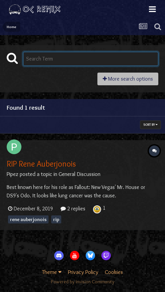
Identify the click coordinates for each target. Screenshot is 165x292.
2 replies (73, 208)
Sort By (150, 124)
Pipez (12, 174)
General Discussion (79, 174)
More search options (128, 79)
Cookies (114, 272)
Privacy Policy (83, 272)
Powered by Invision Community (82, 282)
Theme (52, 272)
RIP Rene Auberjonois (41, 164)
